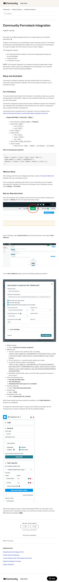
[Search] (29, 13)
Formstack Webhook (46, 175)
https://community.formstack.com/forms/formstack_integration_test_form (25, 113)
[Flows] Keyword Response (11, 553)
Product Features (17, 9)
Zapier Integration (8, 563)
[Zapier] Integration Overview (12, 559)
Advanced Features (30, 9)
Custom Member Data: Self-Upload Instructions (17, 556)
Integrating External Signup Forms (13, 550)
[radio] (24, 525)
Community (6, 9)
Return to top (8, 539)
